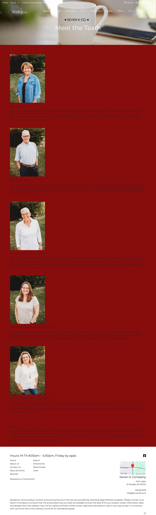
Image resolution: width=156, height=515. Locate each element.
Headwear (96, 11)
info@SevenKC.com (136, 493)
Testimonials (39, 467)
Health (110, 11)
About (13, 2)
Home (5, 2)
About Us (14, 464)
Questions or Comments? (22, 479)
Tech (131, 11)
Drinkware (72, 11)
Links (35, 470)
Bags (59, 11)
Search (128, 2)
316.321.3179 (140, 490)
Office (121, 11)
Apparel (48, 11)
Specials (14, 474)
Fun (84, 11)
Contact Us (15, 467)
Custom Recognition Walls (35, 2)
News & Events (17, 470)
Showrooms (39, 464)
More (141, 11)
